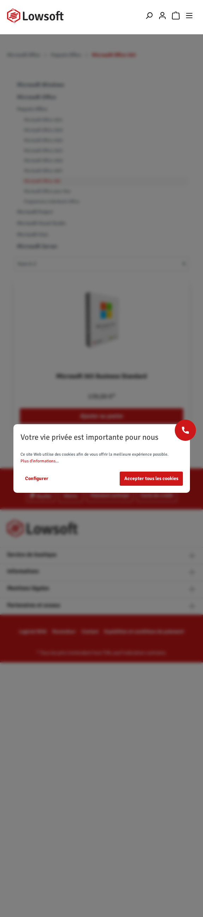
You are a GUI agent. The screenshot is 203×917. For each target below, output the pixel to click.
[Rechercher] (149, 16)
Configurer (36, 478)
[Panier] (176, 16)
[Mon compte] (162, 16)
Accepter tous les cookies (151, 478)
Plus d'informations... (39, 461)
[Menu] (189, 16)
